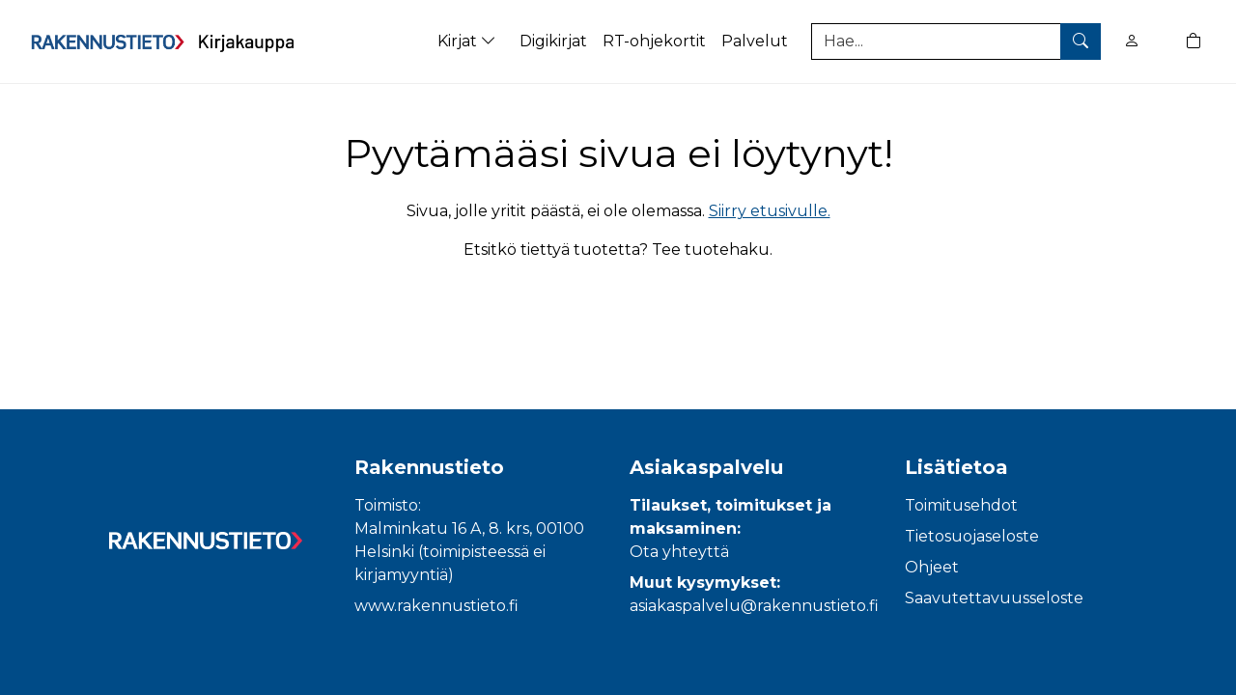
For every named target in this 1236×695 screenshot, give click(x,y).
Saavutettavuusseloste (994, 598)
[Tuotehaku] (956, 41)
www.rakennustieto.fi (436, 606)
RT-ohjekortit (654, 41)
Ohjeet (932, 567)
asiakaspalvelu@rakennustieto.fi (754, 606)
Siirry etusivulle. (769, 211)
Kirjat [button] (468, 41)
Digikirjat (553, 41)
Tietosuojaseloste (972, 536)
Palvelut (754, 41)
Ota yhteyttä (679, 551)
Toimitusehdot (961, 505)
